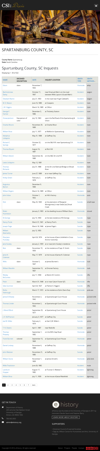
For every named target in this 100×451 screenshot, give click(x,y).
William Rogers (8, 191)
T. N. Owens (7, 328)
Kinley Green (7, 178)
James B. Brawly (8, 297)
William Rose (7, 131)
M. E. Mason (7, 103)
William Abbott (8, 156)
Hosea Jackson (8, 118)
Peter (5, 282)
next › (34, 385)
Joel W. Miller (7, 321)
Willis (5, 261)
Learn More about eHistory (65, 417)
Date (34, 80)
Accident (80, 92)
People (74, 448)
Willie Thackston (9, 365)
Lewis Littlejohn (8, 162)
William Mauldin (9, 268)
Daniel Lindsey (8, 345)
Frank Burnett (8, 339)
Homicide (80, 85)
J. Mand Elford (8, 310)
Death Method (91, 80)
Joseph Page (7, 226)
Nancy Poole (7, 222)
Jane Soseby (7, 244)
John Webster (8, 352)
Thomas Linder (8, 303)
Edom (5, 85)
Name (5, 80)
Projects (67, 448)
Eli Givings (6, 218)
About (60, 448)
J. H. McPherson (8, 317)
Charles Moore (8, 125)
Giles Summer (8, 286)
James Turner (7, 173)
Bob (4, 248)
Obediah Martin (8, 99)
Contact (81, 448)
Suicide (80, 202)
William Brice (7, 376)
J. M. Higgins (7, 107)
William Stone (8, 359)
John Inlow (7, 195)
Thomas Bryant (8, 149)
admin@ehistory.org (13, 422)
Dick (4, 202)
